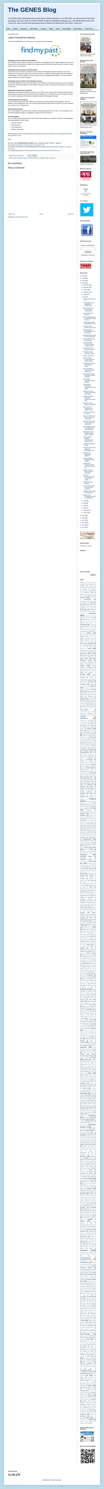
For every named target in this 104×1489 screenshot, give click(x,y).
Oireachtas (88, 1135)
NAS (90, 1098)
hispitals (88, 949)
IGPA (95, 971)
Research (24, 28)
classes (92, 701)
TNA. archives (90, 1341)
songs (87, 1298)
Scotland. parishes (86, 1254)
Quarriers (94, 1202)
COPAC (88, 725)
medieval (84, 1061)
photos (91, 1173)
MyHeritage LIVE (90, 1095)
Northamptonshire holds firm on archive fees (89, 336)
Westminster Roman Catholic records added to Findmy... (88, 433)
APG (83, 606)
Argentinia (82, 617)
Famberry (82, 822)
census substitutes (84, 686)
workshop (92, 1414)
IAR (93, 968)
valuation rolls (83, 1380)
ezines (93, 817)
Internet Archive (92, 983)
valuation (82, 1378)
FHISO (81, 847)
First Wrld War (90, 863)
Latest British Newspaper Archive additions (89, 380)
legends (81, 1026)
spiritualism (91, 1301)
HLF (92, 956)
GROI (94, 926)
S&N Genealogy (90, 1239)
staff (81, 1306)
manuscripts (88, 1050)
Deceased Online (88, 751)
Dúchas (81, 774)
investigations (83, 987)
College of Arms (86, 706)
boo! (81, 646)
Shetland (92, 1284)
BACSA (84, 627)
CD (86, 682)
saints (93, 1241)
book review (89, 646)
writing (81, 1418)
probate (89, 1188)
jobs (93, 1011)
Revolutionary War (84, 1224)
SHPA (93, 1286)
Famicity (88, 822)
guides (86, 931)
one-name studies (89, 1137)
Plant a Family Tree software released (88, 348)
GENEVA (92, 905)
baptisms (94, 629)
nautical (90, 1108)
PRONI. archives (90, 1195)
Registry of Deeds (84, 1215)
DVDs (81, 779)
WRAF (92, 1416)
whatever (90, 1407)
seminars (88, 1283)
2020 (83, 276)
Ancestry (83, 597)
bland (92, 641)
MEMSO (82, 1066)
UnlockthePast (84, 1373)
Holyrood (84, 960)
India (94, 977)
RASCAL (92, 1205)
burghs (92, 663)
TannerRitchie (92, 1320)
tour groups (82, 1344)
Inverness (92, 985)
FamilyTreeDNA (84, 840)
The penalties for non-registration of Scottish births (89, 304)
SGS (87, 1284)
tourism (89, 1344)
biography (92, 638)
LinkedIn (82, 1033)
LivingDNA (91, 1037)
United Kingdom (92, 1366)
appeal (92, 606)
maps (94, 1051)
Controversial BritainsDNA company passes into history (89, 386)
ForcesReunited (83, 870)
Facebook (82, 818)
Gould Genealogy (92, 919)
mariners (92, 1052)
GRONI (94, 927)
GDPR (81, 892)
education (82, 786)
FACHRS (89, 818)
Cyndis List (90, 739)
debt (95, 747)
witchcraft (84, 1411)
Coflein (87, 704)
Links (58, 28)
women (91, 1411)
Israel (84, 1006)
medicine (94, 1059)
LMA (81, 1038)
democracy (84, 754)
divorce (94, 766)
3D (86, 584)
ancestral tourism (89, 595)
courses (89, 728)
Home (8, 28)
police (91, 1180)
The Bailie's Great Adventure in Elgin (88, 352)
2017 (83, 283)
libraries (93, 1028)
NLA (81, 1119)
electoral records (84, 788)
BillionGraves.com (84, 638)
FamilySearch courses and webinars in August (89, 365)
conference (83, 716)
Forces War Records (87, 868)
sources (92, 1298)
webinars (93, 1399)
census (92, 684)
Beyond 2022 (88, 634)
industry (84, 980)
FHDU (89, 846)
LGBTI (86, 1028)
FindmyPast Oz (85, 858)
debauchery (89, 747)
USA (51, 158)
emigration (83, 793)
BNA (85, 645)
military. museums (84, 1078)
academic (82, 585)
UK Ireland (86, 1358)
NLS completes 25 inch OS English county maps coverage (89, 428)
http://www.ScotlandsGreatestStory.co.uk (48, 150)
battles (81, 633)
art (83, 619)
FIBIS (91, 849)
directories (89, 759)
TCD (87, 1323)
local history (89, 1038)
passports (82, 1159)
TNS (89, 1342)
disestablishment (86, 766)
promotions (91, 1192)
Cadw (81, 670)
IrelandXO (82, 994)
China (89, 694)
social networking (86, 1293)
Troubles (84, 1351)
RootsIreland (89, 1229)
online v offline (93, 1139)
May (84, 503)
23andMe (82, 584)
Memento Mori (83, 1062)
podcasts (89, 1178)
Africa (91, 590)
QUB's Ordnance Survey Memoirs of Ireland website (88, 359)
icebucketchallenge (84, 970)
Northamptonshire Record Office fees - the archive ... (89, 331)
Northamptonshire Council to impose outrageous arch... (88, 344)
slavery (94, 1288)
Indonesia (84, 978)
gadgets (94, 885)
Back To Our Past (91, 626)
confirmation (91, 720)
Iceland (92, 970)
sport (93, 1303)
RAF (92, 1204)
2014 (83, 520)
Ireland (24, 158)
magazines (83, 1047)
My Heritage (93, 1090)
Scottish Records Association (87, 1276)
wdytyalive (91, 1396)
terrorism (92, 1327)
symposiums (89, 1318)
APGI (88, 606)
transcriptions (83, 1347)
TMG (83, 1339)
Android (94, 601)
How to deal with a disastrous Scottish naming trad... (89, 370)
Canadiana (87, 675)
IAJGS (88, 968)
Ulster (94, 1360)
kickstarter (82, 1014)
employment (82, 795)
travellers (87, 1349)
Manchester (87, 1049)
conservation (91, 722)
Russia (88, 1238)
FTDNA (81, 885)
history (94, 954)
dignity (81, 759)
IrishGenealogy (90, 1001)
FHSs (94, 847)
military (89, 1073)
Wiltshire (94, 1409)
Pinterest (82, 1175)
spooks (87, 1303)
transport (92, 1347)
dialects (92, 754)
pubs (93, 1200)
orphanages (82, 1147)
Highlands (82, 949)
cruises (94, 734)
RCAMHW (92, 1209)
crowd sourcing (86, 734)
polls (88, 1181)
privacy (81, 1188)
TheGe (91, 1332)
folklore (81, 866)
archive (83, 611)
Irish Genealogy (84, 997)
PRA (87, 1185)
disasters (91, 761)
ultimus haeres (91, 1365)
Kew (93, 1013)
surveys (83, 1318)
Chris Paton (34, 28)
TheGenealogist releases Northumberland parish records (88, 439)
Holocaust (94, 958)
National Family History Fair (89, 1102)
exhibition (92, 813)
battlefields (92, 631)
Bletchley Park (83, 643)
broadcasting (83, 662)
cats (81, 682)
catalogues (90, 681)
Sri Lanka (88, 1305)
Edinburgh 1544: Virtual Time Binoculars (89, 491)
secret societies (90, 1281)
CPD (81, 732)
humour (82, 968)
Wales (53, 158)
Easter (81, 781)
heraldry (88, 944)
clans (87, 701)
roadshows (84, 1226)
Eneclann (82, 796)
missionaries (85, 1081)
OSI (87, 1147)
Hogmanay (82, 958)
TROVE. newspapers (84, 1352)
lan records (89, 1018)
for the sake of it (92, 866)
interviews (85, 985)
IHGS (87, 973)
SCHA (92, 1246)
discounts (82, 762)
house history (92, 963)
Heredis (91, 946)
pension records (90, 1164)
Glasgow (82, 912)
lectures (86, 1025)
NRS (88, 1130)
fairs (81, 820)
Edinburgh (90, 784)
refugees (82, 1214)
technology (82, 1325)
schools (82, 1248)
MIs (95, 1079)
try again (92, 1352)
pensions (82, 1166)
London (82, 1042)
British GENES (92, 653)
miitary (93, 1071)
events (82, 813)
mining (90, 1079)
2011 (83, 527)
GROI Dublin (86, 927)
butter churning (83, 669)
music (86, 1090)
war (91, 1387)
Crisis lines (88, 28)
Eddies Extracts (90, 783)
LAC (83, 1018)
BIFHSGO (82, 636)
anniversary (93, 603)
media (94, 1057)
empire (91, 793)
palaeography (83, 1152)
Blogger (59, 1480)
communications (83, 711)
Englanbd (82, 799)
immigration (90, 975)
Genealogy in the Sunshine (87, 900)
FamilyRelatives (92, 837)
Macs (93, 1045)
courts (81, 730)
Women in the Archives (85, 1412)
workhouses (83, 1414)
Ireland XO (91, 991)
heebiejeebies (93, 941)
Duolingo (92, 774)
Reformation (91, 1212)
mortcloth (88, 1086)
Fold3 (92, 865)
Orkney (85, 1146)
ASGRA (92, 619)
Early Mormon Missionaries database (87, 454)
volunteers (82, 1385)
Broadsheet (91, 662)
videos (87, 1382)
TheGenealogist (85, 1334)
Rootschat (82, 1229)
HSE (83, 965)
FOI (87, 865)
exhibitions (83, 815)
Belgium (82, 634)
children (82, 694)
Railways (85, 1205)
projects (84, 1192)
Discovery (93, 764)
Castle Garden (91, 679)
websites (85, 1401)
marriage (90, 1056)
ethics (81, 808)
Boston (81, 650)
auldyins (91, 622)
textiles (81, 1329)
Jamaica (89, 1008)
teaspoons (92, 1323)
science (91, 1248)
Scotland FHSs (83, 1252)
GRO (83, 926)
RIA (95, 1224)
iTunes (88, 1006)
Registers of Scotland (89, 1214)
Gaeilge (84, 887)
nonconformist (83, 1122)
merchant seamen (84, 1068)
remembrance (86, 1217)
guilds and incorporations (86, 932)
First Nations (83, 861)
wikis (85, 1409)
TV (81, 1354)
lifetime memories (84, 1032)
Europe (93, 808)
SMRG (86, 1291)
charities (89, 691)
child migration (91, 693)
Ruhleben (82, 1238)
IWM (93, 1006)
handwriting (91, 936)
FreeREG (82, 880)
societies (94, 1293)
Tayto (83, 1323)
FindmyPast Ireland (86, 856)
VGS (81, 1382)
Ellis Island (91, 790)
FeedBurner (91, 255)
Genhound (82, 907)
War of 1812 (91, 1390)
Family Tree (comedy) (85, 830)
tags (95, 1318)
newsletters (82, 1115)
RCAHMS (82, 1207)
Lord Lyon (91, 1042)
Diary (51, 28)
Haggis (87, 934)
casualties (82, 681)
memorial (92, 1062)
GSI (90, 929)
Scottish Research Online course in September (88, 471)
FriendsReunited (83, 883)
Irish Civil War (90, 994)
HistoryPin (85, 956)
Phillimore (82, 1171)
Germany (89, 909)
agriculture (82, 594)
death (92, 745)
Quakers (88, 1202)
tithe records (88, 1337)
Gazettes (92, 890)
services (94, 1283)
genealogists (83, 895)
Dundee (87, 774)
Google (91, 917)
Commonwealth (84, 710)
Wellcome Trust (84, 1402)
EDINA (81, 784)
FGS (84, 846)
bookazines (82, 648)
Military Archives (84, 1074)
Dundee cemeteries (88, 355)
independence (83, 976)
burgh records (83, 663)
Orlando (92, 1146)
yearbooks (82, 1421)
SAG (88, 1241)
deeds (94, 752)
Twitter (90, 1354)
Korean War (93, 1016)
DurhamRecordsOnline (86, 778)
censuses (93, 686)
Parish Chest (90, 1154)
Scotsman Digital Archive (85, 1264)
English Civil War (84, 803)
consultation (91, 723)
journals (82, 1013)
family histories (90, 823)
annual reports (86, 604)
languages (82, 1023)
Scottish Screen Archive (85, 1277)
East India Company (89, 779)
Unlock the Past (87, 1372)
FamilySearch (87, 839)
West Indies (87, 1406)
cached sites (91, 669)
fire (93, 859)
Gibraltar (84, 910)
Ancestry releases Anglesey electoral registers (88, 459)
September (86, 292)
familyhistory (83, 837)
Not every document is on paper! (89, 412)
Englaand (92, 796)
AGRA (92, 592)
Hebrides (92, 939)
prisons (92, 1186)
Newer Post (11, 214)
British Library (84, 658)
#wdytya (82, 582)
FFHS (94, 844)
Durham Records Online (86, 776)
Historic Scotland (91, 953)
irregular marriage (84, 1002)
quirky (83, 1204)
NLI (85, 1119)
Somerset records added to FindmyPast (89, 403)
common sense (88, 708)
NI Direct (86, 1117)
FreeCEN (82, 876)
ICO (85, 971)
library (85, 1030)
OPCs (83, 1141)
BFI (93, 634)
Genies (83, 909)
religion (47, 158)
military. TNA (93, 1078)
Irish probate (66, 28)
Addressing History (92, 587)
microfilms (89, 1069)
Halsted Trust (84, 936)
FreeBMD (91, 875)
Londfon (91, 1040)
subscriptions (83, 1313)
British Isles (91, 657)
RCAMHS (85, 1209)
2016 (83, 515)
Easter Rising (90, 781)
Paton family (84, 1161)
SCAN (94, 1244)
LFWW (81, 1028)
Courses (43, 28)
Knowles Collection (84, 1016)
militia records (85, 1079)
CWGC (92, 737)
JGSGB (94, 1009)
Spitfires (82, 1303)
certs (88, 689)
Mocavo (92, 1081)
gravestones (91, 922)
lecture (81, 1025)
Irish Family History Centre (87, 996)
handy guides (83, 938)
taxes (87, 1322)
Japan (94, 1008)
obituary (91, 1132)
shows (88, 1286)
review (91, 1222)
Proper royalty (83, 1199)
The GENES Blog (32, 9)
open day (89, 1141)
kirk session (90, 1014)
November (86, 287)
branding (94, 650)
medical (86, 1059)
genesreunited (83, 905)
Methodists (93, 1068)
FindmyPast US (84, 859)
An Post (88, 594)
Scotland (84, 1250)
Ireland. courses (90, 992)
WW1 (87, 1418)
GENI (89, 907)
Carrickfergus (83, 679)
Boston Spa (87, 650)
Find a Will (87, 851)
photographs (90, 1171)
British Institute (83, 657)
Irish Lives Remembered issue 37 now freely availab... (89, 477)
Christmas (90, 696)
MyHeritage (83, 1093)
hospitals (84, 963)
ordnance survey (90, 1142)
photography (83, 1173)
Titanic (81, 1337)
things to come (83, 1335)
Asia (81, 621)
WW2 (90, 1419)
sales (87, 1243)
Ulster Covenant (86, 1361)
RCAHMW (93, 1207)
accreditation (82, 587)
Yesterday (91, 1421)
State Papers (87, 1306)
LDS (93, 1023)
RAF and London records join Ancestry (89, 326)
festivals (88, 844)
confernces (82, 720)
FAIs (87, 820)
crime (94, 732)
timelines (92, 1335)
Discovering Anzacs (84, 764)
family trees (91, 835)
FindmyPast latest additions (87, 482)
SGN (83, 1284)
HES (91, 948)
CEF (92, 682)
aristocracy (88, 617)
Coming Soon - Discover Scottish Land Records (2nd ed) (89, 465)
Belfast (89, 633)
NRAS (83, 1130)
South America (92, 1300)
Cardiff (93, 675)
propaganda (82, 1197)
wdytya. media (83, 1395)
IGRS (83, 973)
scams (89, 1244)
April (84, 505)
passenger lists (87, 1158)
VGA (93, 1380)
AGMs (86, 592)
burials (82, 665)
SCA (85, 1244)
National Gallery (90, 1105)
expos (87, 817)
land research (83, 1021)
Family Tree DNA (91, 832)
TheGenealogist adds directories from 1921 (89, 323)
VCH (90, 1380)
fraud (93, 873)
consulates (82, 723)
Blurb (81, 645)
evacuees (88, 811)
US (81, 1375)
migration (87, 1071)
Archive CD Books (90, 611)
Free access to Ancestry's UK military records (88, 408)
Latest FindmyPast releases (88, 314)
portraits (84, 1183)
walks (81, 1387)
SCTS (83, 1279)
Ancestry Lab (93, 597)
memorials (82, 1064)
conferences (84, 718)
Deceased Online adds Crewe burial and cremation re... (89, 423)
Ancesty (89, 601)
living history (83, 1037)
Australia (83, 624)
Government (85, 921)
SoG (81, 1298)
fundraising (87, 885)
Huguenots (84, 966)
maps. (85, 1052)
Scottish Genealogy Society (87, 1269)
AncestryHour (83, 601)
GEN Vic (84, 893)
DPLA (83, 773)
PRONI (82, 1193)
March (85, 508)
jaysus (82, 1009)
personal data (83, 1168)
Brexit (83, 651)
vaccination (90, 1377)
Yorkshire (82, 1423)
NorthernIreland (92, 1129)
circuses (90, 698)
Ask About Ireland (89, 621)
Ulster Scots (83, 1365)
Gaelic (91, 887)
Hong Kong (88, 961)
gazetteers (84, 890)
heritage (82, 948)
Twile (85, 1354)
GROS (84, 929)
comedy (94, 706)
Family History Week (90, 828)
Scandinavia (85, 1246)
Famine (92, 840)
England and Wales (90, 801)
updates (92, 1373)
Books (15, 28)
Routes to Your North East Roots (87, 1233)
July (84, 297)
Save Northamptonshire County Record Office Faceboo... (89, 318)
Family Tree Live (86, 833)
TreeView (94, 1349)
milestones (82, 1073)
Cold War (93, 704)
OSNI (91, 1147)
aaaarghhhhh (92, 584)
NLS (90, 1119)
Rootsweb (91, 1231)
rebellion (87, 1210)
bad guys (91, 627)
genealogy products (89, 904)
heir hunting (84, 943)
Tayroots (94, 1322)
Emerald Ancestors (86, 791)
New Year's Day (88, 1112)
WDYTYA (90, 1394)
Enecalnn (91, 795)
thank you (88, 1329)
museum (94, 1086)
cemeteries (83, 684)
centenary (82, 689)
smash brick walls (90, 1289)
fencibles (82, 844)
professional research (85, 1190)
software (91, 1296)
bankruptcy (87, 629)
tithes (95, 1337)
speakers (84, 1301)
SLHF (83, 1289)
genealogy (90, 897)
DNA (87, 768)
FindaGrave (91, 852)
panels (92, 1152)
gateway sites (93, 888)
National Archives (92, 1100)
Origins (94, 1144)
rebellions (93, 1210)
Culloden (84, 735)
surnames (88, 1317)
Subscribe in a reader (85, 546)
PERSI (90, 1166)
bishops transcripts (85, 639)
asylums (82, 622)
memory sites (91, 1064)
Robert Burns (93, 1226)
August (85, 294)
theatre (84, 1332)
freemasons (91, 878)
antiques (94, 604)
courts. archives (90, 730)
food (86, 866)
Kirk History (78, 28)
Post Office (91, 1183)
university (94, 1370)
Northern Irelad (83, 1124)
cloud (83, 704)
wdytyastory (82, 1397)
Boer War (91, 645)
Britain (81, 653)
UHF (88, 1356)
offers (91, 1134)
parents (81, 1154)
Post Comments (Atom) (21, 217)
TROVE (92, 1351)
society (84, 1295)
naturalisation (83, 1108)
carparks (91, 677)
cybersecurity (83, 739)
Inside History (89, 982)
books (90, 648)
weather (89, 1397)
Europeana (88, 810)
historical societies (87, 954)
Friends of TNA (88, 882)
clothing (94, 703)
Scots (93, 1262)
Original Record (84, 1144)
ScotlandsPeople (85, 1259)
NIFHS (91, 1117)
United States (88, 1368)
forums (82, 873)
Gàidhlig (82, 888)
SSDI (93, 1305)
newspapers (42, 158)
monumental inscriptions (32, 158)
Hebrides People (84, 941)
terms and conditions (84, 1327)
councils (92, 727)
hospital (94, 961)
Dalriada (85, 740)
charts (83, 693)
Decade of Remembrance (89, 749)
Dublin (91, 773)
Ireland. (81, 992)
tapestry (81, 1322)
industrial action (92, 978)
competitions (83, 715)
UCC (95, 1354)
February (85, 510)
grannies (83, 922)
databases (90, 742)
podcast (82, 1178)
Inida (81, 982)
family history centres (85, 825)
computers (91, 715)
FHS (86, 847)
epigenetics (88, 804)
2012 (83, 525)
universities (83, 1370)
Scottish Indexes (84, 1272)
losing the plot (83, 1044)
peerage (88, 1163)
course (81, 728)
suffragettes (93, 1313)
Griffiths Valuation (84, 924)
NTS (95, 1130)
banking (81, 629)
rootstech (82, 1231)
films (81, 851)
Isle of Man (93, 1004)
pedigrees (82, 1163)
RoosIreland (84, 1227)
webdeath (87, 1399)
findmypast (19, 158)
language (91, 1021)
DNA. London (90, 769)
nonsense (92, 1122)
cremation (87, 732)
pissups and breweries (91, 1175)
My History (84, 1091)
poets (86, 1180)
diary (87, 756)
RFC (91, 1224)
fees (93, 842)
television (90, 1325)
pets (84, 1169)
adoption (85, 589)
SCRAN (94, 1277)
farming (88, 842)
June (84, 501)
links (87, 1033)
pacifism (90, 1151)
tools (93, 1342)
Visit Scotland (91, 1383)
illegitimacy (93, 973)
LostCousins (85, 1045)
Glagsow (92, 910)
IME (83, 975)
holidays (88, 958)
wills (89, 1409)
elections (91, 786)
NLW (87, 1121)
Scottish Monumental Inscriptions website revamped (89, 375)
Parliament (93, 1156)
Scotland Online (92, 1252)
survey (94, 1317)
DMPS (83, 768)
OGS (81, 1135)
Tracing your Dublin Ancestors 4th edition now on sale (89, 392)
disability (82, 761)
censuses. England (89, 688)
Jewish (88, 1009)
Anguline (84, 602)
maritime (82, 1054)
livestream (92, 1035)
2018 (83, 280)
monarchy (82, 1083)
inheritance (91, 980)
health (86, 939)
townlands (84, 1346)
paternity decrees (92, 1159)
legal (92, 1025)
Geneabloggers (91, 893)
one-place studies (84, 1139)
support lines (86, 1315)
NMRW (92, 1120)
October (85, 289)
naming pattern (83, 1098)
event (93, 811)
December (86, 285)
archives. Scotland (90, 615)
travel (81, 1349)
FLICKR (81, 865)
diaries (81, 756)
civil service (91, 699)
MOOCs (82, 1086)
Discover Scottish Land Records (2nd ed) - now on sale (89, 417)
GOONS (82, 919)
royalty (92, 1236)
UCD (83, 1356)
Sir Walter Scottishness (85, 1288)
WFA (85, 1407)
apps (91, 607)
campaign (91, 672)
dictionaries (82, 757)
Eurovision (82, 811)
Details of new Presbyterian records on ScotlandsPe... (89, 496)
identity (90, 971)
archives (92, 613)
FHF (93, 846)
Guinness (82, 934)
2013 (83, 522)
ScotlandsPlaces (84, 1262)
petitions (94, 1168)
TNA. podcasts (83, 1342)
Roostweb (92, 1227)
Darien (90, 740)
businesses (90, 667)
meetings (92, 1061)
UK (95, 1356)
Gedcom (87, 892)
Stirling (92, 1310)
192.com (88, 582)
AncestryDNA (87, 599)
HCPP (81, 939)
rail (80, 1205)
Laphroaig (88, 1023)
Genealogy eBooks (86, 899)
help (91, 943)
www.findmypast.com (29, 41)
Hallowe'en (93, 934)
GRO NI (89, 926)
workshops (83, 1416)
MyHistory (82, 1097)
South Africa (83, 1300)
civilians (81, 701)
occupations (83, 1134)
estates (92, 806)
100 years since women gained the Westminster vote (89, 449)
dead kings (86, 745)
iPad (92, 987)
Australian (92, 624)
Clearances (82, 703)
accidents (91, 585)
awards (82, 626)
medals (87, 1057)
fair (93, 818)
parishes (82, 1156)
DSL (87, 773)
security (82, 1283)
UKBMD (88, 1359)
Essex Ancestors (85, 806)
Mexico (83, 1069)
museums (84, 1088)
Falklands (92, 820)
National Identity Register (87, 1107)
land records (89, 1020)
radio (87, 1204)
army (94, 617)
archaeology (83, 609)
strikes (81, 1312)
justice (88, 1013)
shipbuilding (82, 1286)
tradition (92, 1346)
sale (81, 1243)
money (91, 1083)
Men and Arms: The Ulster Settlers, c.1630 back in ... (88, 309)
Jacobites (82, 1008)
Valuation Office (90, 1378)
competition (90, 713)
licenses (92, 1030)
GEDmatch (93, 892)
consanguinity (83, 722)
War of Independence (85, 1392)
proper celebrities (90, 1197)
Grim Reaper (93, 924)
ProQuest (90, 1199)
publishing (88, 1200)
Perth (89, 1168)
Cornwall (84, 727)
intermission (82, 983)
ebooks (82, 783)
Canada (82, 674)
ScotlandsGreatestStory (85, 1257)
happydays (91, 938)
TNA (87, 1339)
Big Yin (92, 636)
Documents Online (84, 771)
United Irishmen (83, 1366)
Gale (87, 888)
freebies (82, 875)
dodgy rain (93, 771)
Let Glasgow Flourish (89, 1026)
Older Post (71, 214)
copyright (94, 725)
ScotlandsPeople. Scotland (86, 1260)
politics (82, 1181)
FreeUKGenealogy (91, 880)
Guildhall (92, 931)
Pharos (90, 1169)
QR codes (82, 1202)
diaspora (92, 756)
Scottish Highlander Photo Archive (87, 1271)
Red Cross (84, 1212)
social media (93, 1291)
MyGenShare (91, 1091)
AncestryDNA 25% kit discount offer (88, 339)
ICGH (81, 971)
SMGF (81, 1291)
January (85, 512)
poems (81, 1180)
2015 (83, 518)
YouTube (88, 1423)
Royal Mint (91, 1234)
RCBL (81, 1210)
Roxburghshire (83, 1234)
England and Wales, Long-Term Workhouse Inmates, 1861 (89, 398)
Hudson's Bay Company (91, 965)
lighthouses (92, 1032)
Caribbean (82, 677)
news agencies (91, 1113)
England (15, 158)
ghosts (94, 909)
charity (94, 691)
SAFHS (82, 1241)
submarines (90, 1312)
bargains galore (85, 631)
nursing (84, 1132)
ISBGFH (86, 1004)
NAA (88, 1097)
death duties (82, 747)
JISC (89, 1011)
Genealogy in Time (84, 902)
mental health (90, 1066)
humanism (92, 966)
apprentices (83, 607)
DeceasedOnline (84, 752)
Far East (82, 842)
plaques (92, 1176)
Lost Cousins (92, 1044)
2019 (83, 278)
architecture (93, 609)
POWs (81, 1185)
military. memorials (90, 1076)
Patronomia (91, 1161)
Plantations (84, 1176)
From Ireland (91, 883)
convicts (82, 725)
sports (81, 1305)
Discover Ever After (90, 762)
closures (89, 703)
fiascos (85, 849)
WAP (86, 1387)
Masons (81, 1057)
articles (87, 619)
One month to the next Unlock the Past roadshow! (89, 487)
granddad (94, 921)
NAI (92, 1097)
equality (94, 804)
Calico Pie (87, 670)
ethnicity (87, 808)
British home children (88, 655)
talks (83, 1320)
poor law (93, 1181)
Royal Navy (83, 1236)
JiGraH (83, 1011)
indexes (89, 976)
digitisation (91, 757)
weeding (92, 1401)
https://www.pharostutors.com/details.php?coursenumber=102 (26, 145)
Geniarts (94, 907)
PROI (95, 1190)
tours (95, 1344)
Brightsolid (90, 651)
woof (93, 1412)
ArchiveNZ (82, 613)
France (88, 873)
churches (82, 698)
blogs (91, 643)
